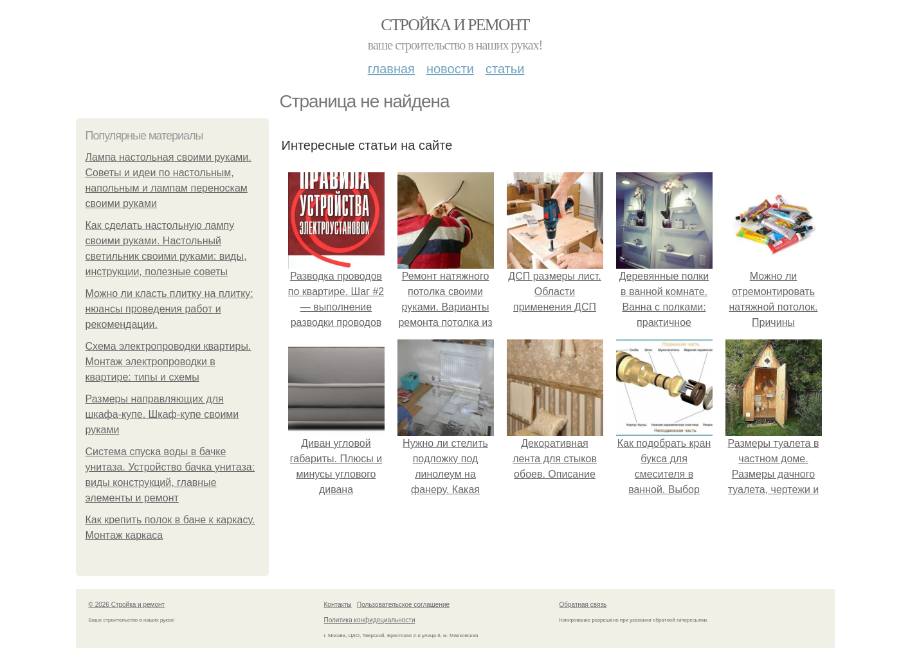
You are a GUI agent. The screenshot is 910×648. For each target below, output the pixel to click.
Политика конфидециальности (369, 620)
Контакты (338, 604)
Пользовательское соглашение (403, 604)
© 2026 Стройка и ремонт (127, 604)
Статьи (505, 69)
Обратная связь (583, 604)
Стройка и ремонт (455, 24)
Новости (450, 69)
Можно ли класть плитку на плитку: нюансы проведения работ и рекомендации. (169, 309)
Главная (391, 69)
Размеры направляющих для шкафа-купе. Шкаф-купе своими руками (162, 414)
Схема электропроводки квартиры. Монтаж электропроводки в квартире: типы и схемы (168, 361)
